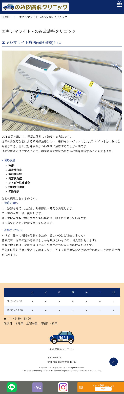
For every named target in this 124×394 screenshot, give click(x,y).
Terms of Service (89, 371)
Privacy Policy (72, 371)
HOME (6, 17)
